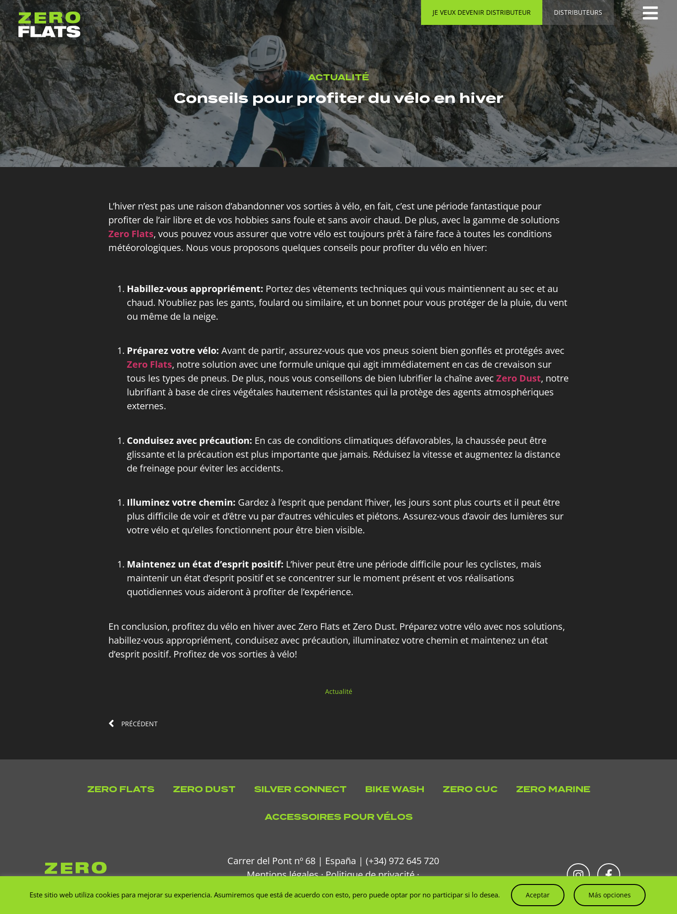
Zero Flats (120, 789)
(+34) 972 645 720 (402, 860)
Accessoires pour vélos (339, 817)
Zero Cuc (470, 789)
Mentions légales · (285, 874)
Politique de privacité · (372, 874)
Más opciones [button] (609, 894)
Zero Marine (553, 789)
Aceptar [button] (538, 894)
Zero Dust (204, 789)
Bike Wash (394, 789)
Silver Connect (300, 789)
